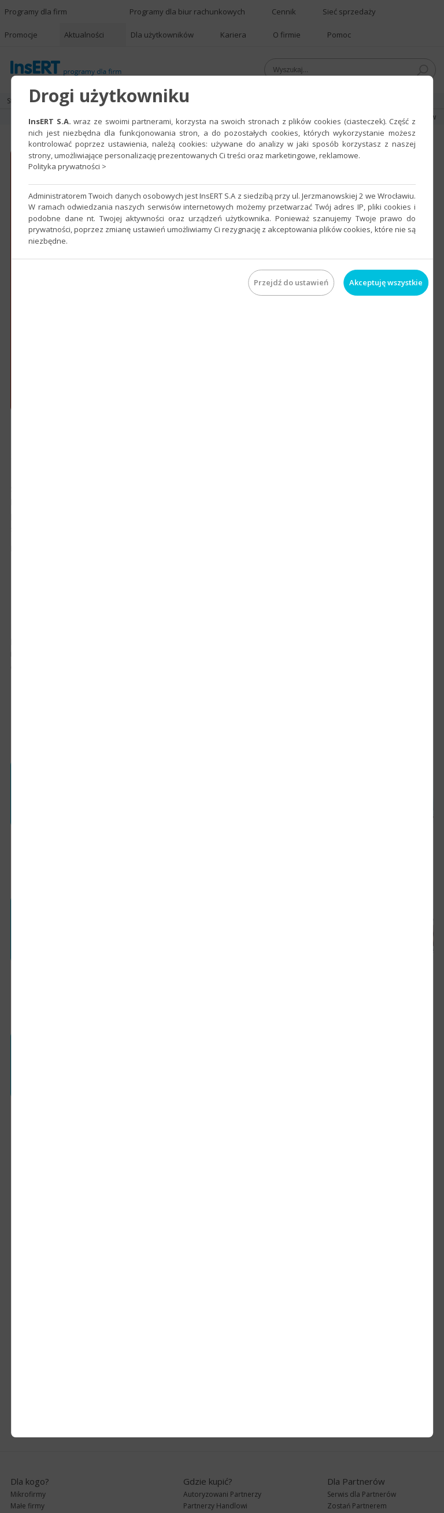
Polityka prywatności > (67, 166)
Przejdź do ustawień (291, 282)
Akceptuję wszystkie (386, 282)
